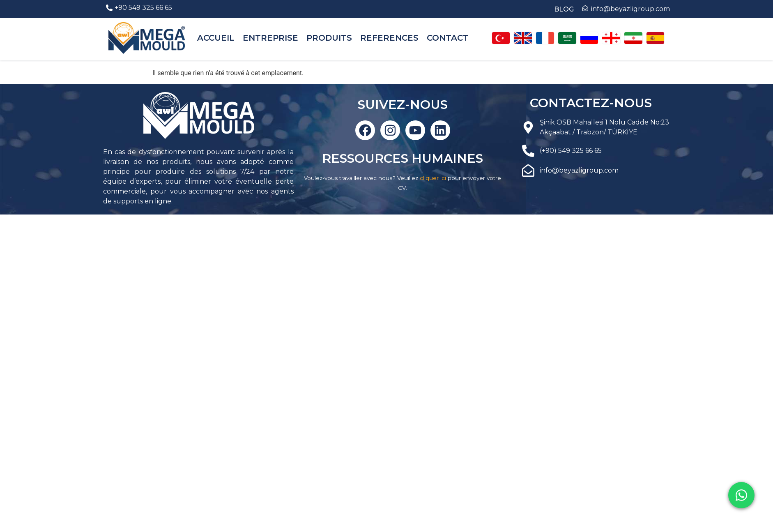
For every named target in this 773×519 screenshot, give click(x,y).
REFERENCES (389, 38)
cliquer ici (433, 178)
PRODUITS (329, 38)
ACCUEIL (216, 38)
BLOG (564, 9)
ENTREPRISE (270, 38)
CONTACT (448, 38)
